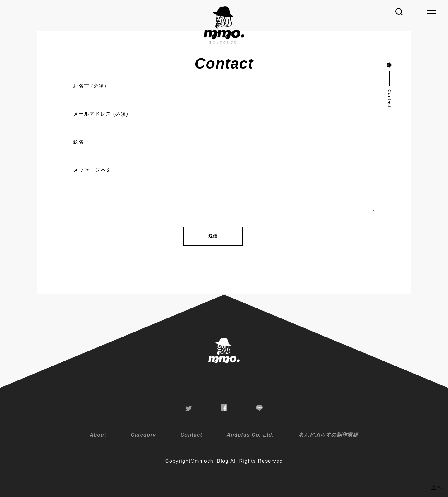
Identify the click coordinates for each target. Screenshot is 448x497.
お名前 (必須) (224, 94)
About (98, 434)
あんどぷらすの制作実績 (328, 434)
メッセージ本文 (224, 189)
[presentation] (120, 273)
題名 (224, 150)
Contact (191, 434)
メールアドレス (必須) (224, 122)
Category (143, 434)
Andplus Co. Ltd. (250, 434)
